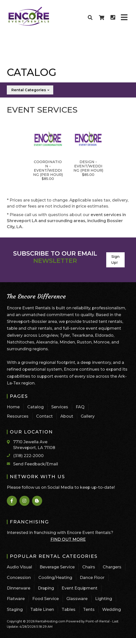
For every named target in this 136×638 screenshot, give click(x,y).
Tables (68, 609)
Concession (19, 577)
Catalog (35, 407)
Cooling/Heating (55, 577)
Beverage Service (57, 567)
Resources (18, 416)
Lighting (103, 598)
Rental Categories (30, 90)
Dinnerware (18, 588)
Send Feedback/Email (35, 464)
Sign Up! (115, 259)
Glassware (77, 598)
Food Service (45, 598)
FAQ (80, 407)
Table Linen (42, 609)
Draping (46, 588)
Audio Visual (19, 567)
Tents (89, 609)
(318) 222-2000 (28, 455)
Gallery (88, 416)
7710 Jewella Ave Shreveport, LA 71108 (34, 444)
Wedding (111, 609)
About (66, 416)
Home (13, 407)
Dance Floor (92, 577)
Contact (44, 416)
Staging (15, 609)
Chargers (112, 567)
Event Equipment (79, 588)
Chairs (88, 567)
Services (59, 407)
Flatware (16, 598)
